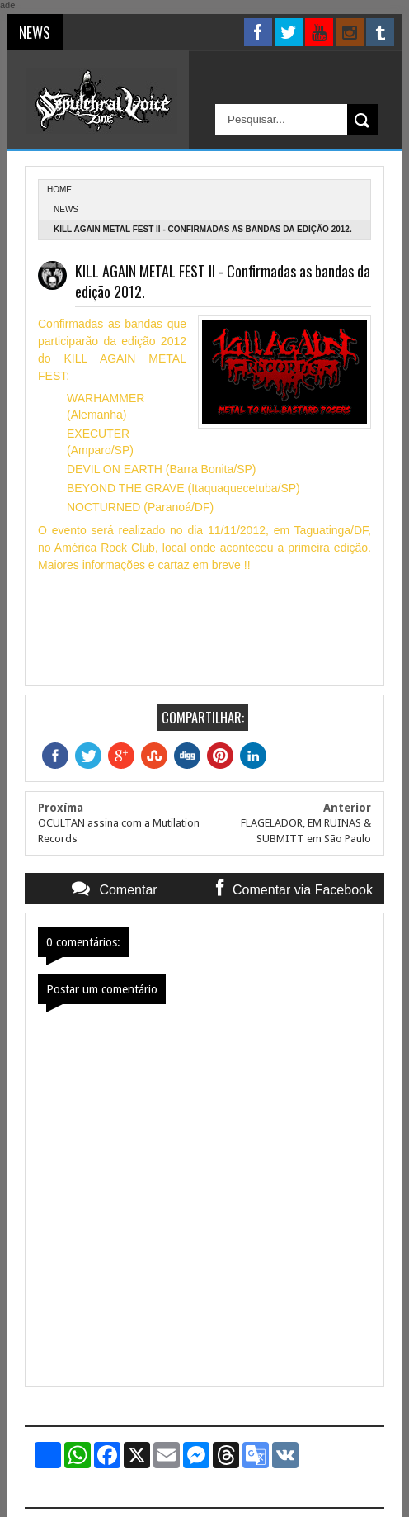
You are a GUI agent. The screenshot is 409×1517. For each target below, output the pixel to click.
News (66, 209)
